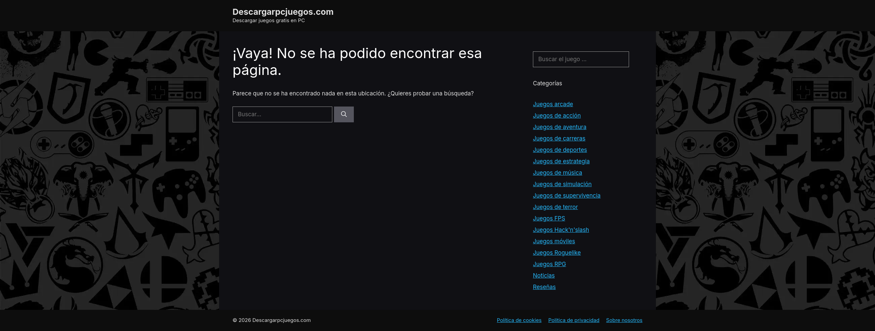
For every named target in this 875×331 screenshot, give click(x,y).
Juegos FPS (549, 218)
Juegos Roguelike (557, 252)
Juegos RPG (549, 264)
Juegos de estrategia (561, 161)
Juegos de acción (557, 115)
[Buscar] (344, 115)
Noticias (544, 275)
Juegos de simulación (562, 184)
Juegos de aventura (559, 127)
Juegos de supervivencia (566, 195)
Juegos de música (557, 172)
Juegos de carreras (559, 138)
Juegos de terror (555, 207)
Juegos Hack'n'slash (561, 229)
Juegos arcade (553, 104)
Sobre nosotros (624, 320)
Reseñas (544, 287)
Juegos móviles (554, 241)
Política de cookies (519, 320)
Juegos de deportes (560, 150)
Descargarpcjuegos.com (283, 12)
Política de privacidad (573, 320)
